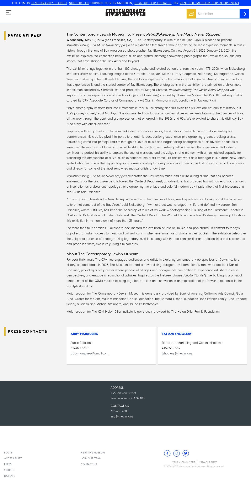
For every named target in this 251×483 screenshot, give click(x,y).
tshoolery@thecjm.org (177, 353)
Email (190, 12)
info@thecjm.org (122, 416)
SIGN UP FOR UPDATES (153, 3)
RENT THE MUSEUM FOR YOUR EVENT (209, 3)
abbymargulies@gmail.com (89, 353)
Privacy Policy (208, 462)
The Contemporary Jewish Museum (124, 9)
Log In (8, 452)
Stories (9, 470)
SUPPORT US (79, 3)
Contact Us (89, 464)
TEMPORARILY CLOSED (49, 3)
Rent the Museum (93, 452)
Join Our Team (91, 458)
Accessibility (13, 458)
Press (8, 464)
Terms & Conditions (183, 462)
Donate (9, 475)
